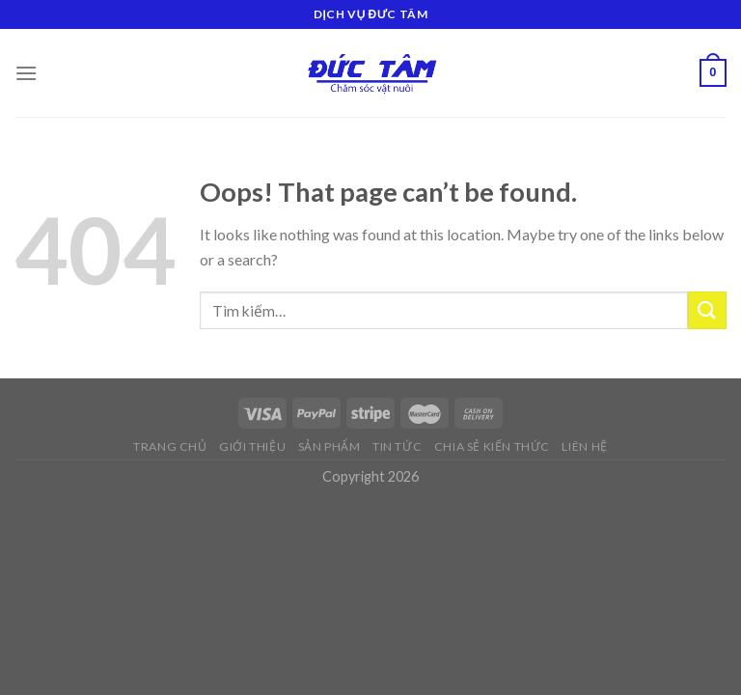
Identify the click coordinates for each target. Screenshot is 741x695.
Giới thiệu (252, 446)
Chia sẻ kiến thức (492, 446)
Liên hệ (584, 446)
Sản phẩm (329, 446)
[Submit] (707, 310)
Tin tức (397, 446)
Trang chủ (170, 446)
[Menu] (26, 73)
